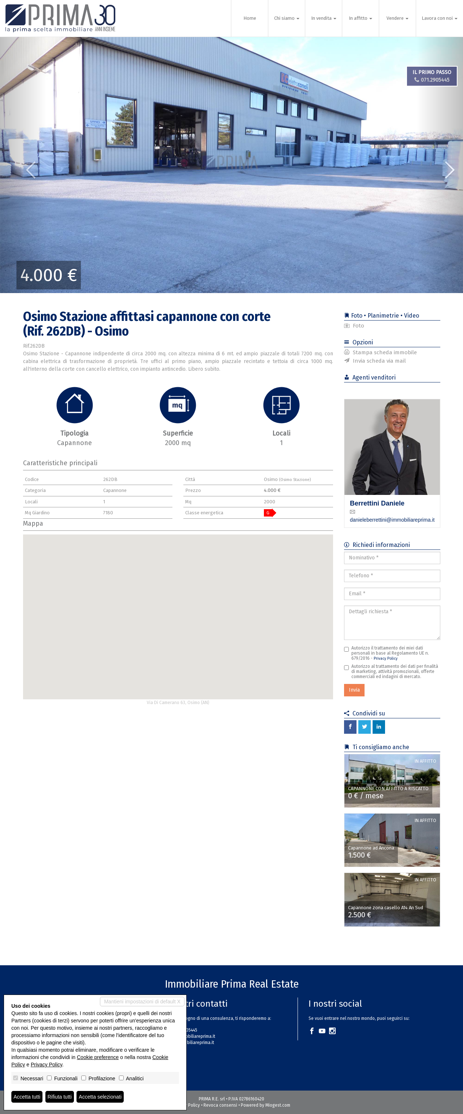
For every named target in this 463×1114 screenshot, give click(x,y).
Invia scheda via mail (375, 361)
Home (249, 18)
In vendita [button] (323, 18)
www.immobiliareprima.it (190, 1042)
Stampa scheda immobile (380, 352)
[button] (23, 165)
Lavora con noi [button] (440, 18)
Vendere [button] (397, 18)
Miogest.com (277, 1105)
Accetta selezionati (100, 1097)
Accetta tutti (27, 1097)
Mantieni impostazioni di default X (142, 1001)
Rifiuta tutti (60, 1097)
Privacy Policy (385, 658)
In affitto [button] (360, 18)
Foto (354, 325)
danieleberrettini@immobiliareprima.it (392, 520)
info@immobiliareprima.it (190, 1036)
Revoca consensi (220, 1105)
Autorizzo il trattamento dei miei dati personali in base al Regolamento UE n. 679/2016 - (386, 653)
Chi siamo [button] (286, 18)
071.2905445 (433, 80)
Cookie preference (98, 1057)
